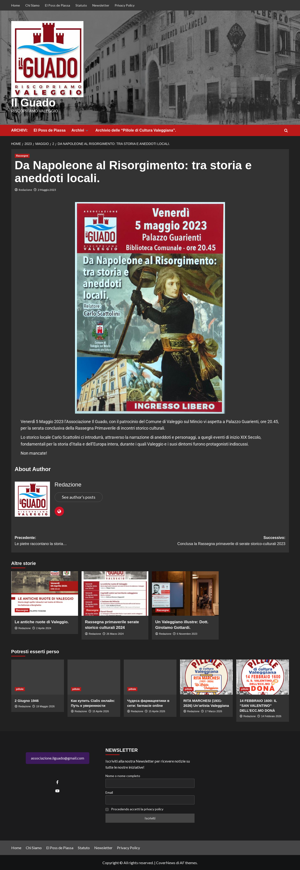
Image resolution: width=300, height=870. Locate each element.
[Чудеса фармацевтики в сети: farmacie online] (150, 676)
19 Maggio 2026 (45, 705)
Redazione (25, 189)
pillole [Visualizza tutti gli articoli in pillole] (20, 688)
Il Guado (32, 102)
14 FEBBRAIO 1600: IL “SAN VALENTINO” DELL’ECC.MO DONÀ (258, 705)
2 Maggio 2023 (47, 189)
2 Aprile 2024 (43, 628)
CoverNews (165, 862)
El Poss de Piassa (57, 5)
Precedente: (82, 540)
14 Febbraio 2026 (271, 715)
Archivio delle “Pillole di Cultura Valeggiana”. (135, 130)
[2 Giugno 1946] (37, 676)
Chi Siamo (32, 5)
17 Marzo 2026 (213, 710)
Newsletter (100, 5)
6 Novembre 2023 (187, 633)
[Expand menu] (87, 130)
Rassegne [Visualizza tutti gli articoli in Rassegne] (22, 155)
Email (109, 792)
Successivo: (217, 540)
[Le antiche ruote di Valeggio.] (44, 593)
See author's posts (78, 496)
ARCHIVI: (19, 130)
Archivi (80, 130)
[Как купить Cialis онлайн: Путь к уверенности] (94, 676)
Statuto (81, 5)
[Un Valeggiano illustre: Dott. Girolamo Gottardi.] (185, 593)
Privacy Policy (125, 5)
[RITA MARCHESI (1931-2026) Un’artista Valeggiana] (206, 676)
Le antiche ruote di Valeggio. (42, 621)
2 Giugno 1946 (27, 700)
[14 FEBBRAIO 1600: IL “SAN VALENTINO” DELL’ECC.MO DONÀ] (262, 676)
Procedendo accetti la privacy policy (137, 809)
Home (15, 5)
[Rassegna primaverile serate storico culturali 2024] (115, 593)
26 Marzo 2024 (115, 633)
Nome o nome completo (122, 776)
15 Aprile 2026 (100, 710)
